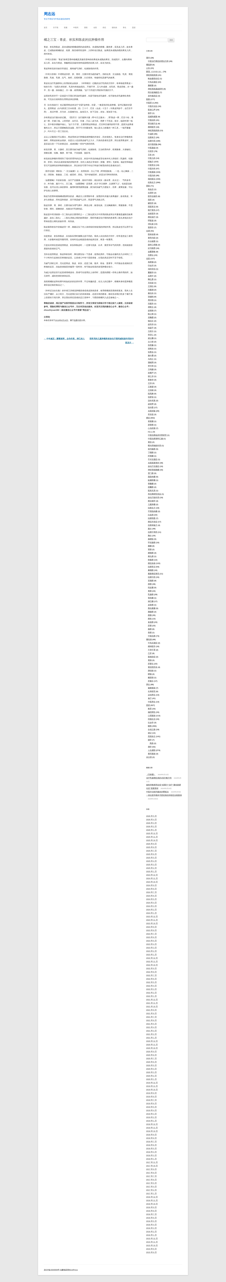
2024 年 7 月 (151, 892)
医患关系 (151, 491)
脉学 (150, 113)
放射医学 (151, 214)
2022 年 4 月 (151, 986)
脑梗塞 (151, 85)
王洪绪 (151, 390)
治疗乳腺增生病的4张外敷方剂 (159, 778)
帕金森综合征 (153, 78)
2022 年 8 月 (151, 972)
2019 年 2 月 (151, 1117)
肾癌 (150, 549)
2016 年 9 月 (151, 1207)
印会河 (151, 265)
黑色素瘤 (151, 608)
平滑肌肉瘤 (152, 511)
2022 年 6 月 (151, 979)
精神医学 (151, 127)
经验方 (151, 162)
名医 (95, 28)
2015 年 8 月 (151, 1252)
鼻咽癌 (151, 570)
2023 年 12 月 (152, 916)
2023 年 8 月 (151, 930)
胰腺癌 (151, 612)
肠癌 (150, 629)
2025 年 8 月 (151, 847)
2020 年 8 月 (151, 1055)
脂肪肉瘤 (151, 477)
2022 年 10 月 (152, 965)
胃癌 (150, 591)
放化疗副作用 (153, 497)
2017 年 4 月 (151, 1186)
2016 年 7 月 (151, 1214)
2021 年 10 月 (152, 1006)
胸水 (150, 536)
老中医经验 (152, 144)
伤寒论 (151, 255)
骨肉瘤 (151, 598)
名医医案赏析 (153, 463)
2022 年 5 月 (151, 982)
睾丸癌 (151, 556)
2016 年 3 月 (151, 1228)
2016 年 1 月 (151, 1235)
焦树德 (151, 262)
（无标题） (151, 774)
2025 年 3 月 (151, 864)
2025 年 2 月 (151, 868)
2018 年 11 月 (152, 1128)
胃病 (150, 660)
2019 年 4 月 (151, 1110)
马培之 (151, 359)
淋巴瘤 (151, 601)
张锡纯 (151, 297)
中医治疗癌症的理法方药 (158, 61)
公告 (148, 68)
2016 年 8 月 (151, 1211)
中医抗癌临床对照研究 (157, 435)
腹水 (150, 529)
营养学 (151, 227)
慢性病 (114, 28)
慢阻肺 (149, 65)
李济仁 (151, 335)
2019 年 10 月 (152, 1090)
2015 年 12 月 (152, 1238)
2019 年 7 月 (151, 1100)
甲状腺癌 (151, 542)
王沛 (150, 383)
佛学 (150, 747)
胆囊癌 (151, 487)
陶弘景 (151, 279)
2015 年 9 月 (151, 1249)
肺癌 (150, 584)
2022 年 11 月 (152, 961)
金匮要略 (151, 252)
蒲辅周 (151, 362)
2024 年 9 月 (151, 885)
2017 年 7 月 (151, 1176)
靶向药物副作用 (154, 446)
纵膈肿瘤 (151, 480)
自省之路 (151, 729)
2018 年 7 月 (151, 1141)
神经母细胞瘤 (153, 470)
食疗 (150, 698)
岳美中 (151, 276)
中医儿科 (151, 158)
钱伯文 (151, 321)
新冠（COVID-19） (154, 72)
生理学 (151, 193)
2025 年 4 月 (151, 861)
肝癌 (150, 626)
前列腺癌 (151, 449)
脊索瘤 (151, 421)
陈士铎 (151, 314)
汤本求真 (151, 400)
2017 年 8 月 (151, 1173)
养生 (124, 28)
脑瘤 (150, 546)
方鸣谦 (151, 369)
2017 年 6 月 (151, 1180)
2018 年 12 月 (152, 1124)
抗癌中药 (77, 320)
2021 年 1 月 (151, 1038)
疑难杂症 (151, 657)
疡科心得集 (152, 245)
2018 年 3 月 (151, 1155)
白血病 (151, 515)
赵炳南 (151, 310)
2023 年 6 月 (151, 937)
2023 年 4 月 (151, 944)
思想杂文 (151, 736)
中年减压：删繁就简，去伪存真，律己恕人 (64, 338)
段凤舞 (151, 394)
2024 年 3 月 (151, 906)
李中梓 (151, 366)
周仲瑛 (151, 300)
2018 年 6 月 (151, 1145)
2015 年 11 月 (152, 1242)
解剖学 (151, 203)
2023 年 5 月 (151, 941)
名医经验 (151, 411)
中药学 (151, 151)
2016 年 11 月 (152, 1200)
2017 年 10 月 (152, 1166)
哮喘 (150, 674)
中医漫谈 (151, 172)
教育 (150, 709)
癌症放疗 (151, 217)
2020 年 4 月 (151, 1069)
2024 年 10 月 (152, 882)
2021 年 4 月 (151, 1027)
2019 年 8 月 (151, 1096)
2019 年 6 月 (151, 1103)
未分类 (149, 757)
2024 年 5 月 (151, 899)
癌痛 (150, 615)
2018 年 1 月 (151, 1159)
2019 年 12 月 (152, 1083)
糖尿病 (151, 677)
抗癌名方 (151, 508)
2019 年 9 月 (151, 1093)
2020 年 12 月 (152, 1041)
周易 (151, 743)
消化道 (151, 224)
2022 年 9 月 (151, 968)
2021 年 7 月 (151, 1017)
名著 (148, 231)
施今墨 (151, 355)
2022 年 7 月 (151, 975)
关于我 (55, 28)
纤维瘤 (151, 456)
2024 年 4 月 (151, 903)
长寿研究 (151, 691)
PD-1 (150, 432)
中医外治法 (152, 106)
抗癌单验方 (152, 525)
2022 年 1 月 (151, 996)
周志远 (49, 14)
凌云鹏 (151, 338)
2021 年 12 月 (152, 1000)
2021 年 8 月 (151, 1013)
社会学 (151, 723)
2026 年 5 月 (151, 816)
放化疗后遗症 (153, 466)
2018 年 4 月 (151, 1152)
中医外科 (151, 168)
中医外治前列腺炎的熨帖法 (157, 792)
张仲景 (151, 407)
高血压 (151, 189)
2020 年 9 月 (151, 1051)
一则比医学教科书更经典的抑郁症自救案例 (164, 795)
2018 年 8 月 (151, 1138)
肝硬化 (151, 664)
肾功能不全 (152, 123)
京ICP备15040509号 (52, 1270)
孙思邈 (151, 345)
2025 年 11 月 (152, 837)
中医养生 (151, 702)
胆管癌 (151, 425)
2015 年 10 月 (152, 1245)
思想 (133, 28)
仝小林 (151, 342)
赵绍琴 (151, 404)
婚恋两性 (151, 712)
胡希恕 (151, 349)
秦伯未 (151, 293)
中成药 (151, 134)
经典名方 (151, 182)
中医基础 (151, 148)
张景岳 (151, 352)
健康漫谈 (151, 688)
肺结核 (151, 671)
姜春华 (151, 380)
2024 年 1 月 (151, 913)
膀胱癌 (151, 553)
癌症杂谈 (151, 563)
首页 (45, 28)
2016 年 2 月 (151, 1231)
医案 (65, 28)
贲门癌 (151, 473)
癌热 (150, 619)
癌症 (104, 28)
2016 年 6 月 (151, 1218)
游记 (150, 733)
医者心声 (151, 110)
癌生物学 (151, 501)
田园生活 (151, 719)
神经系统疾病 (151, 75)
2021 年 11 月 (152, 1003)
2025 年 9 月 (151, 844)
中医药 (75, 28)
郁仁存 (151, 376)
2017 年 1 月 (151, 1193)
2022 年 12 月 (152, 958)
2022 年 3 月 (151, 989)
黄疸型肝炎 (152, 667)
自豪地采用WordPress (69, 1270)
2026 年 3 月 (151, 823)
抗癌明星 (151, 518)
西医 (86, 28)
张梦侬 (151, 397)
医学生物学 (152, 196)
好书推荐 (151, 248)
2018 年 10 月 (152, 1131)
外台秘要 (151, 241)
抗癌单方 (151, 137)
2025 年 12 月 (152, 833)
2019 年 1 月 (151, 1121)
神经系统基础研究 (155, 89)
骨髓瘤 (151, 484)
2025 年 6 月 (151, 854)
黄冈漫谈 (151, 754)
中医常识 (151, 165)
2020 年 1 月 (151, 1079)
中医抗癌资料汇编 (155, 439)
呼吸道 (151, 220)
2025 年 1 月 (151, 871)
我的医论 (151, 179)
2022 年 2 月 (151, 993)
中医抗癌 (151, 636)
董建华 (151, 272)
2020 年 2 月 (151, 1076)
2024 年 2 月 (151, 909)
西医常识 (151, 207)
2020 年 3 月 (151, 1072)
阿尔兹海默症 (153, 92)
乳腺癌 (151, 594)
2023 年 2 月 (151, 951)
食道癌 (151, 622)
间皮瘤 (151, 587)
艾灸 (150, 155)
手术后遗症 (152, 459)
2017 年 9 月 (151, 1169)
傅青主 (151, 307)
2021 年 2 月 (151, 1034)
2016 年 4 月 (151, 1225)
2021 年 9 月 (151, 1010)
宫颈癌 (151, 581)
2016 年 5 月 (151, 1221)
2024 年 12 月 (152, 875)
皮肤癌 (151, 605)
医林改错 (151, 234)
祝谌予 (151, 328)
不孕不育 (151, 650)
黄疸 (150, 442)
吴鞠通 (151, 317)
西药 (150, 200)
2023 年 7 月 (151, 934)
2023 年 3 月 (151, 948)
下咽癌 (151, 452)
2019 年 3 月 (151, 1114)
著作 (148, 58)
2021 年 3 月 (151, 1031)
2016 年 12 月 (152, 1197)
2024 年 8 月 (151, 889)
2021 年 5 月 (151, 1024)
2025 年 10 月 (152, 840)
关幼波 (151, 283)
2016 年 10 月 (152, 1204)
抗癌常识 (151, 567)
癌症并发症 (152, 522)
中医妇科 (151, 120)
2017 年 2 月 (151, 1190)
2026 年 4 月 (151, 819)
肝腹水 (151, 681)
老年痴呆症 (152, 96)
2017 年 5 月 (151, 1183)
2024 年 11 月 (152, 878)
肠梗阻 (151, 539)
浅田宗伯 (151, 269)
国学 (150, 740)
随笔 (150, 726)
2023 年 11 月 (152, 920)
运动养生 (151, 695)
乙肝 (150, 653)
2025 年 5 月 (151, 858)
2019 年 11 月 (152, 1086)
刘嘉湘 (151, 290)
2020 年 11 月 (152, 1045)
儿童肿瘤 (151, 504)
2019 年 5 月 (151, 1107)
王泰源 (151, 387)
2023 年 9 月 (151, 927)
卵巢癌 (151, 560)
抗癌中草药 (152, 532)
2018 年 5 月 (151, 1148)
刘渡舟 (151, 304)
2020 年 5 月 (151, 1065)
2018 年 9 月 (151, 1135)
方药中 (151, 331)
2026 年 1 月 (151, 830)
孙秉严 (151, 373)
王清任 (151, 286)
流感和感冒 (152, 117)
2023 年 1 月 (151, 954)
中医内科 (151, 175)
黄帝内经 (151, 238)
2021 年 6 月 (151, 1020)
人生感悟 (151, 750)
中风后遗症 (152, 82)
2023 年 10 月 (152, 923)
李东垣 (151, 414)
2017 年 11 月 (152, 1162)
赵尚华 (151, 324)
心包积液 (151, 428)
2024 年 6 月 (151, 896)
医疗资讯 (151, 210)
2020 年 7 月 (151, 1058)
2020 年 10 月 (152, 1048)
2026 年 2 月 (151, 826)
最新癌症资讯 (153, 574)
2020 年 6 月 (151, 1062)
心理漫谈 (151, 716)
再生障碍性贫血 (154, 494)
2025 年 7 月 (151, 851)
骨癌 (150, 632)
